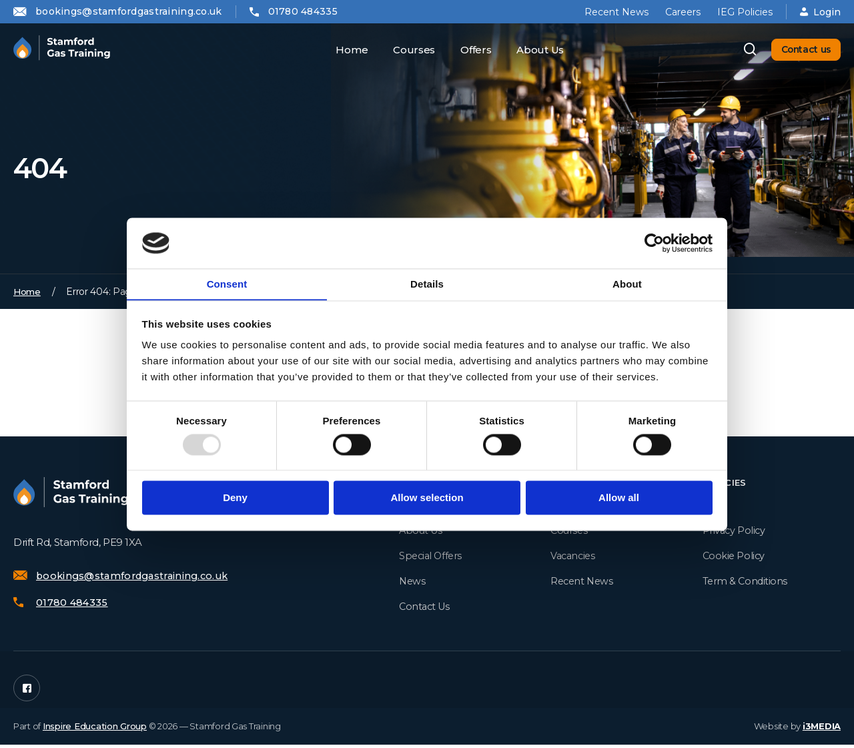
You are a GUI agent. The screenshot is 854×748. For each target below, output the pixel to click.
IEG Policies (745, 12)
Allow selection (426, 498)
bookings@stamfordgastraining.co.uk (128, 11)
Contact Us (426, 608)
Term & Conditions (746, 583)
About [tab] (627, 284)
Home (346, 49)
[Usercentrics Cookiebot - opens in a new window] (654, 243)
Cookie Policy (735, 557)
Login (820, 12)
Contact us (800, 49)
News (412, 583)
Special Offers (432, 557)
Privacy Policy (735, 532)
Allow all (618, 498)
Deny (235, 498)
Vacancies (574, 557)
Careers (683, 12)
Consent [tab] (227, 284)
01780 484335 (303, 11)
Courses (408, 49)
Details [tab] (427, 284)
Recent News (616, 12)
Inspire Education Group (95, 729)
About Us (534, 49)
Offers (469, 49)
